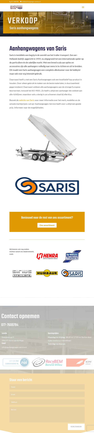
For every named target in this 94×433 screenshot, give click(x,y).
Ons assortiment (47, 225)
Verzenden (76, 429)
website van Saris (26, 100)
